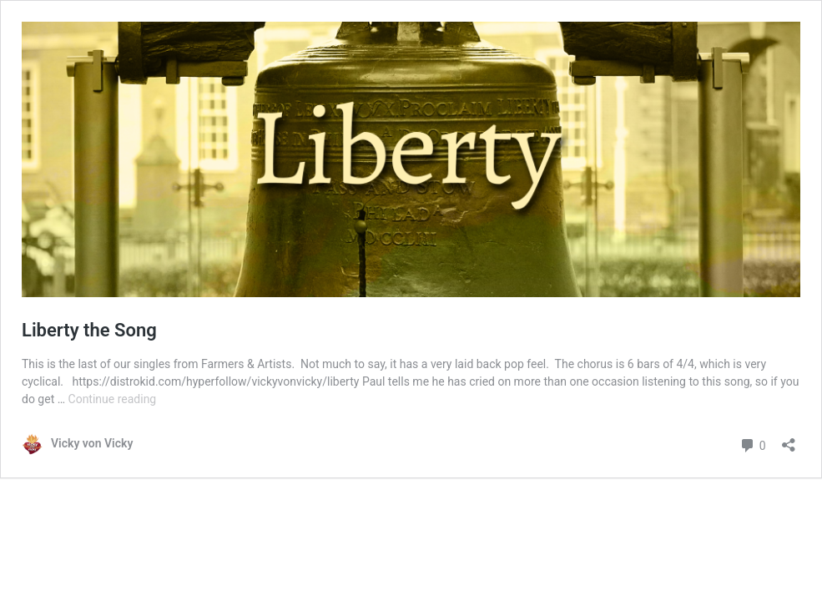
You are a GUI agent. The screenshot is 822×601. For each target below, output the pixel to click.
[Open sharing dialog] (788, 439)
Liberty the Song (89, 330)
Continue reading (112, 399)
